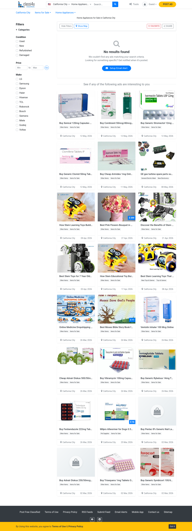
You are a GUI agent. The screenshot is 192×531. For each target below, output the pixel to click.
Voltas (22, 129)
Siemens (23, 116)
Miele (22, 120)
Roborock (24, 106)
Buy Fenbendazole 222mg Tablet (76, 429)
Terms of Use (51, 512)
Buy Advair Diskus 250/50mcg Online (78, 480)
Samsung (24, 83)
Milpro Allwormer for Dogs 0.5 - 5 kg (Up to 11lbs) (125, 429)
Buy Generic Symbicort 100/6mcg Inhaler (162, 480)
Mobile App (137, 512)
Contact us (153, 512)
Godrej (22, 125)
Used (22, 41)
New (21, 46)
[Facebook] (92, 519)
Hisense (23, 97)
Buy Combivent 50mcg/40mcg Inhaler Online (123, 123)
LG (20, 79)
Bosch (22, 111)
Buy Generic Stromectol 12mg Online (160, 123)
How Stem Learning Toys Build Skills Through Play (85, 225)
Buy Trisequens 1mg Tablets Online (118, 480)
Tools (134, 4)
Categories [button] (23, 29)
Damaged (24, 55)
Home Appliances (65, 12)
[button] (149, 4)
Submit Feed (103, 512)
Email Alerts (121, 512)
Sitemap (168, 512)
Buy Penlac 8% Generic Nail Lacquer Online (163, 429)
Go (46, 68)
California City (23, 12)
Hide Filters (66, 26)
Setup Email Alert (116, 68)
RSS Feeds (87, 512)
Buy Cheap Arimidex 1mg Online (116, 174)
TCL (21, 102)
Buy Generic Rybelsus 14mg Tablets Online (163, 378)
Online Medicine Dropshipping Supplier (79, 327)
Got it (172, 526)
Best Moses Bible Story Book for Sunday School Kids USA (129, 327)
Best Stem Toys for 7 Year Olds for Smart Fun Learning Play (90, 276)
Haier (22, 92)
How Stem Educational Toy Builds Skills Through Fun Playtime (132, 276)
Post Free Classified (30, 512)
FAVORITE (154, 26)
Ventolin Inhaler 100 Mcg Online (157, 327)
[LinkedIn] (99, 519)
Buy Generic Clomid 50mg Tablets (76, 174)
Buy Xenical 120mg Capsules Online (77, 123)
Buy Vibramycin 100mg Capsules (117, 378)
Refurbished (25, 50)
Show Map (81, 26)
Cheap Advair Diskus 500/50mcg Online (79, 378)
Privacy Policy (70, 512)
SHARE (167, 26)
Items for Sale (42, 12)
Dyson (22, 88)
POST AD (168, 4)
